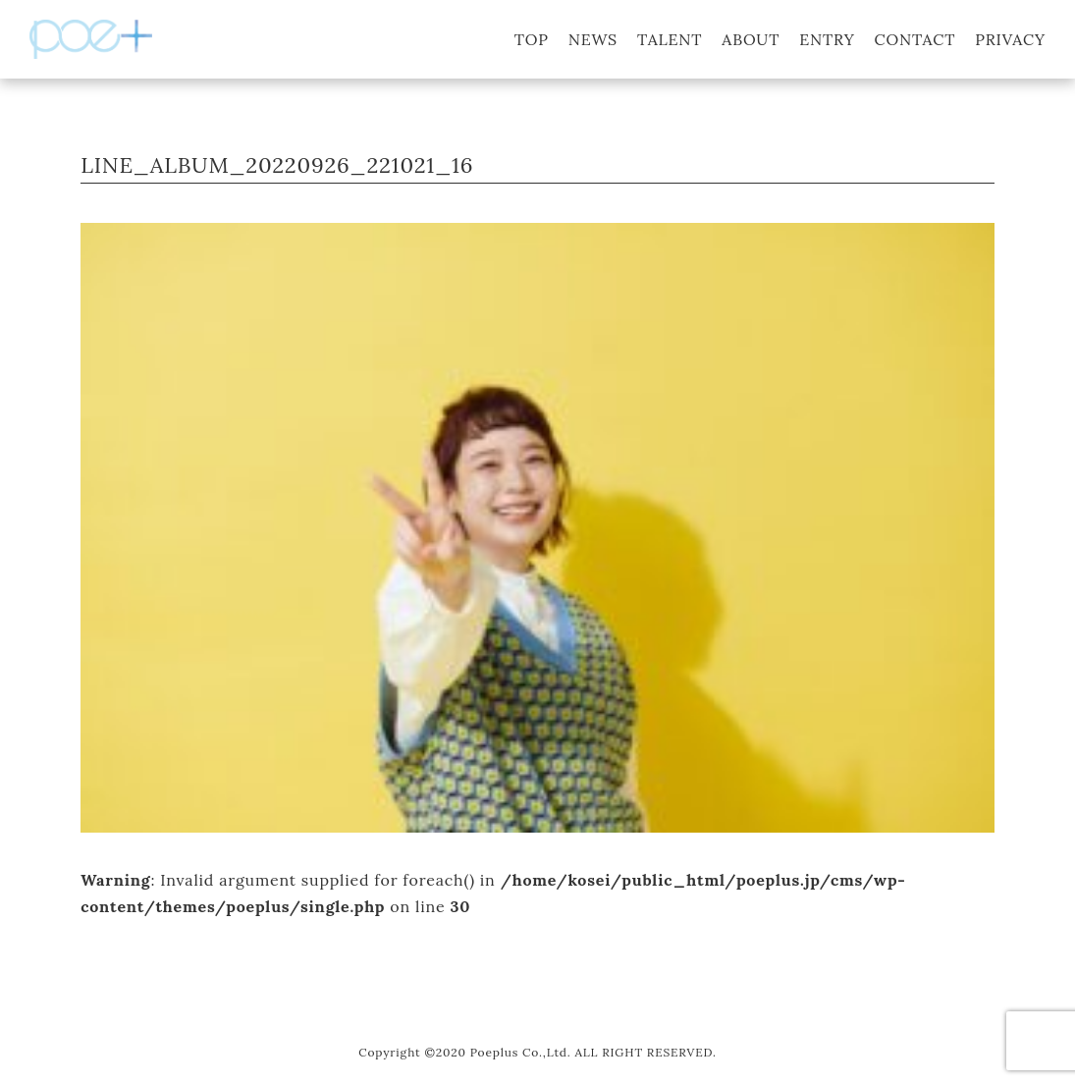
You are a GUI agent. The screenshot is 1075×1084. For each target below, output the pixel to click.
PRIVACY (1010, 39)
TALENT (669, 39)
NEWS (593, 39)
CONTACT (915, 39)
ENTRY (826, 39)
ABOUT (750, 39)
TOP (531, 39)
